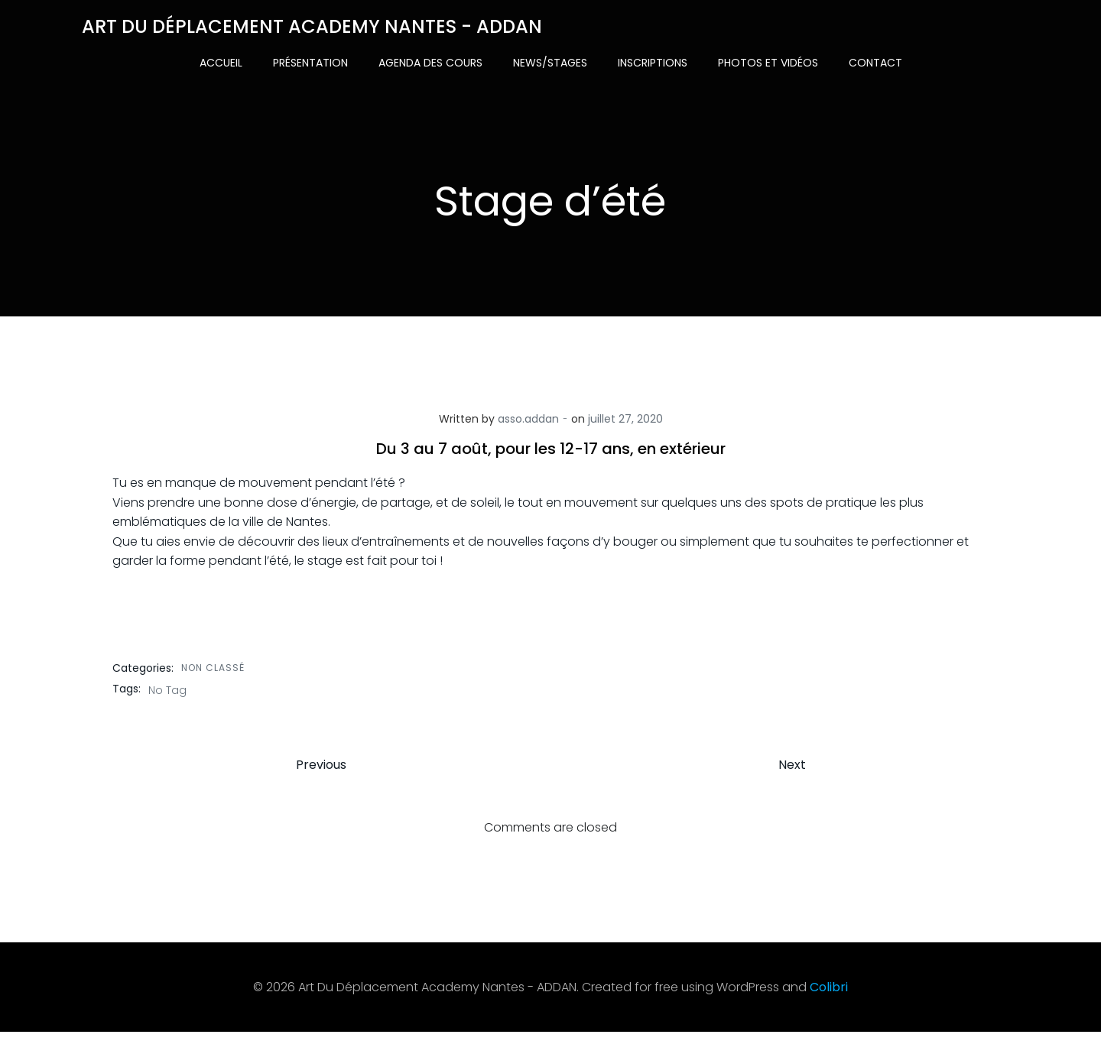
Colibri (829, 999)
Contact (875, 61)
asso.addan (528, 424)
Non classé (214, 672)
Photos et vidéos (768, 61)
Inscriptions (652, 61)
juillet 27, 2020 (625, 424)
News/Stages (550, 61)
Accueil (221, 61)
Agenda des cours (430, 61)
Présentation (310, 61)
